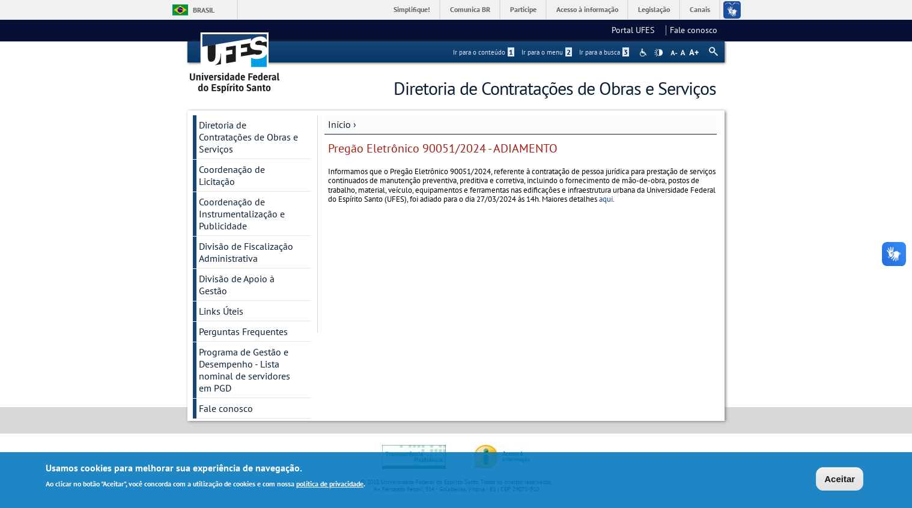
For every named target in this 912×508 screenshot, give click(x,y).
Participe (523, 9)
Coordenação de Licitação (232, 175)
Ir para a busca (604, 52)
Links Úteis (221, 311)
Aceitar (839, 480)
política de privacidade (329, 485)
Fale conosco (693, 30)
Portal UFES (636, 30)
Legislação (654, 9)
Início (339, 124)
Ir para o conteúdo (483, 52)
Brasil (203, 9)
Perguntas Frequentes (243, 331)
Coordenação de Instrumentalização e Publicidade (242, 214)
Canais (700, 9)
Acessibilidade (644, 52)
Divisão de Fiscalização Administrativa (246, 252)
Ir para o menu (546, 52)
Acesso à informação (587, 9)
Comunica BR (470, 9)
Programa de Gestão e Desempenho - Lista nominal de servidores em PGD (244, 370)
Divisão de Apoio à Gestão (237, 285)
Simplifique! (412, 9)
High (658, 53)
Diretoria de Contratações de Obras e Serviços (248, 137)
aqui (606, 199)
